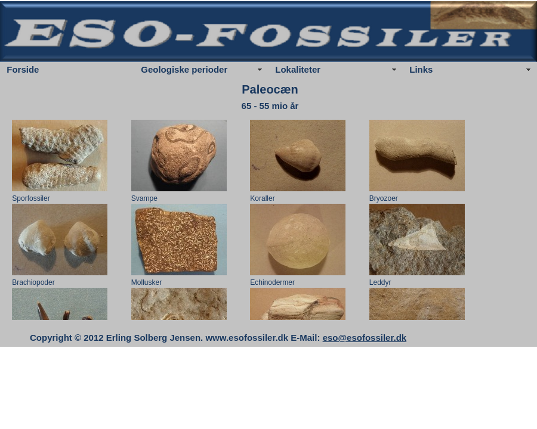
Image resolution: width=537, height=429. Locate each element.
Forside (23, 69)
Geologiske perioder (184, 69)
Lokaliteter (297, 69)
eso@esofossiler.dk (365, 337)
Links (421, 69)
